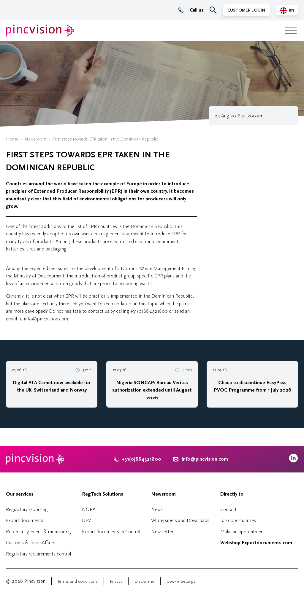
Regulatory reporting (27, 509)
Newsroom (35, 139)
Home (12, 139)
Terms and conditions (78, 581)
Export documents (24, 520)
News (157, 509)
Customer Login (246, 10)
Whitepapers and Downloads (180, 520)
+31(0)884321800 (137, 459)
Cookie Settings (181, 581)
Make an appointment (242, 531)
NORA (89, 509)
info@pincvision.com (46, 319)
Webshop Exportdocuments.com (256, 543)
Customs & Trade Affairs (30, 542)
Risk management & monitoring (38, 531)
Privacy (116, 581)
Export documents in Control (111, 531)
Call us (191, 10)
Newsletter (162, 531)
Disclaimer (144, 581)
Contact (228, 509)
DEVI (87, 520)
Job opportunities (238, 520)
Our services (20, 494)
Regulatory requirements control (38, 554)
